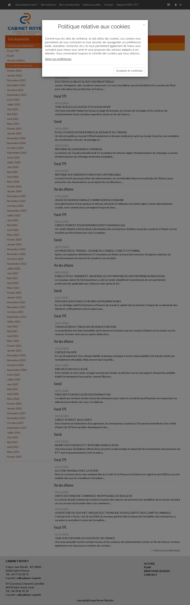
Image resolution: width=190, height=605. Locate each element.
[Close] (144, 25)
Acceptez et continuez (129, 70)
